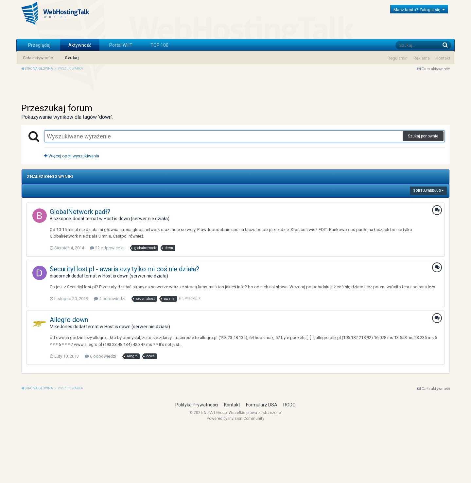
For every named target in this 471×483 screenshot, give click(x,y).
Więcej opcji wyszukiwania (71, 210)
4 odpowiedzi (109, 353)
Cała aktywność (38, 57)
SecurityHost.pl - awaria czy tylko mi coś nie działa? (124, 324)
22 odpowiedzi (107, 302)
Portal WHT (120, 45)
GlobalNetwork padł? (80, 267)
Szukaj (72, 57)
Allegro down (69, 375)
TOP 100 (159, 45)
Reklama (421, 58)
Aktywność (79, 45)
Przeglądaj (39, 45)
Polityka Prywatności (196, 459)
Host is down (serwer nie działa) (136, 273)
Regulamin (398, 58)
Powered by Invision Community (235, 473)
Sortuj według (428, 245)
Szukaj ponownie (423, 191)
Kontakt (443, 58)
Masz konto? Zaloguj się (419, 9)
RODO (289, 459)
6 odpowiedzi (100, 411)
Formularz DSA (261, 459)
